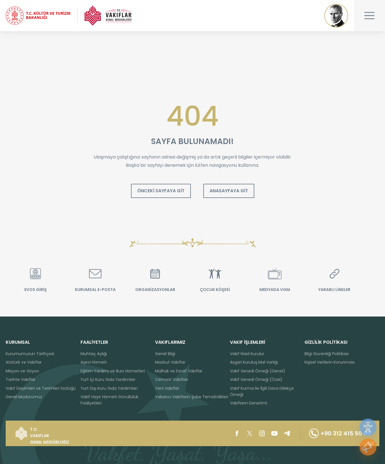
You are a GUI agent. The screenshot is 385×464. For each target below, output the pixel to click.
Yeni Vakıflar (167, 388)
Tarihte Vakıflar (20, 379)
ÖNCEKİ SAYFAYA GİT (161, 190)
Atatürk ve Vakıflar (24, 362)
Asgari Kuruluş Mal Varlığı (254, 362)
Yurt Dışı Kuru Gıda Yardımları (109, 388)
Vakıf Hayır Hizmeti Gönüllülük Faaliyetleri (109, 400)
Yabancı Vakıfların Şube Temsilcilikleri (191, 397)
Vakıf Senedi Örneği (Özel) (256, 379)
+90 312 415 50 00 (340, 433)
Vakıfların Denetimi (248, 403)
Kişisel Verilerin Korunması (329, 362)
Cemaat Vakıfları (171, 379)
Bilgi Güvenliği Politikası (326, 354)
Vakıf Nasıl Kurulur (247, 354)
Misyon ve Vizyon (22, 371)
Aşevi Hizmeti (94, 362)
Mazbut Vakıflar (170, 362)
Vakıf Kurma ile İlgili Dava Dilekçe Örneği (262, 391)
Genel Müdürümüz (24, 397)
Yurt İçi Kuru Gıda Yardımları (108, 379)
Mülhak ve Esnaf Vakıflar (178, 371)
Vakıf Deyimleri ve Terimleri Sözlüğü (41, 388)
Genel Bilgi (165, 354)
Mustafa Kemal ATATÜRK (336, 16)
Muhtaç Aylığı (94, 354)
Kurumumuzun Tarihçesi (30, 354)
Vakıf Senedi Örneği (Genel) (257, 371)
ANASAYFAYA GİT (229, 190)
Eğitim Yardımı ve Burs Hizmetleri (113, 371)
